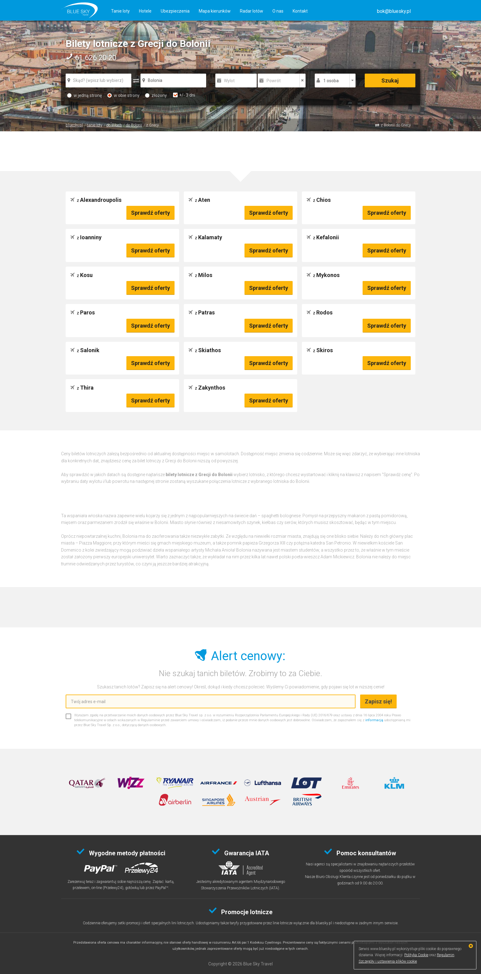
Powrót (274, 80)
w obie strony (123, 95)
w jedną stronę (84, 95)
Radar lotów (251, 11)
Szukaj (390, 80)
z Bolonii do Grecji (396, 125)
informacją (374, 720)
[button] (393, 11)
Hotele (145, 11)
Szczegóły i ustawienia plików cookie (388, 961)
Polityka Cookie (416, 955)
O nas (277, 11)
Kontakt (300, 11)
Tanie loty (120, 11)
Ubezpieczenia (175, 11)
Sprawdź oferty (150, 213)
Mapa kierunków (215, 11)
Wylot (229, 80)
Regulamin (445, 955)
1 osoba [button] (331, 80)
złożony (156, 95)
